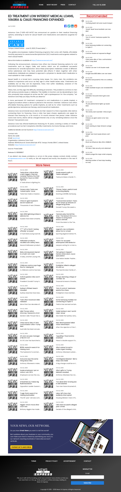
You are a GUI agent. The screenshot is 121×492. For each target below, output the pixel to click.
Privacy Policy (51, 461)
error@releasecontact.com (18, 158)
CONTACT (72, 5)
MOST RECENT (52, 5)
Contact (87, 461)
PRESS (63, 5)
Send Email (17, 138)
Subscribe (87, 483)
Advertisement (69, 461)
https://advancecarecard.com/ (44, 60)
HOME (41, 5)
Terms (33, 461)
